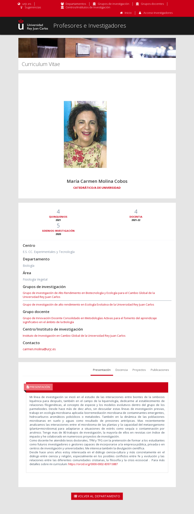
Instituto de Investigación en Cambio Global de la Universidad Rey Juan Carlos (74, 336)
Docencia (121, 370)
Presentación (102, 370)
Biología (28, 265)
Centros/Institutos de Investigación (88, 7)
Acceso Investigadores (158, 13)
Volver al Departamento (97, 496)
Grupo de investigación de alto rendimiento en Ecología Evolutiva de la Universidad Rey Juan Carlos (88, 304)
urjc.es (24, 4)
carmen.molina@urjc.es (39, 349)
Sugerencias (30, 7)
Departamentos (76, 4)
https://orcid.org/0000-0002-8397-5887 (93, 464)
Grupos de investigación (113, 4)
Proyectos (139, 370)
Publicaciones (160, 370)
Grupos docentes (152, 4)
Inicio (128, 13)
